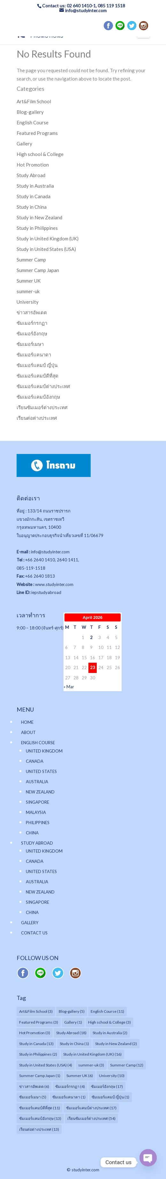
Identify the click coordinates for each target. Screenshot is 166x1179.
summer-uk (28, 291)
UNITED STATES (41, 771)
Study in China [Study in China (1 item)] (74, 1043)
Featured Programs (37, 133)
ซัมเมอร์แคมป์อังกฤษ (38, 397)
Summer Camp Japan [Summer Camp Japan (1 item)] (39, 1075)
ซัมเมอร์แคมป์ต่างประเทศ (43, 386)
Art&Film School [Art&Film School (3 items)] (36, 1011)
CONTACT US (34, 932)
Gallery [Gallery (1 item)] (73, 1022)
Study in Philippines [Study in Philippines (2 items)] (38, 1054)
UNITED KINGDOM (44, 750)
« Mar (69, 686)
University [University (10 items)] (111, 1075)
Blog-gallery (30, 112)
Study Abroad (31, 175)
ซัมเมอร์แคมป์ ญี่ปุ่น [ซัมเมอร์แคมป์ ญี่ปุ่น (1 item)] (110, 1097)
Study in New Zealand (39, 217)
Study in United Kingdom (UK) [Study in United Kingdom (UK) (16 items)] (92, 1054)
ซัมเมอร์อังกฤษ (32, 333)
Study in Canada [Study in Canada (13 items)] (36, 1043)
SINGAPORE (37, 802)
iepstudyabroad (46, 592)
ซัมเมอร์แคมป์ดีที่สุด (37, 376)
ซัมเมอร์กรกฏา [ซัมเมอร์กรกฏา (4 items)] (70, 1086)
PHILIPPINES (37, 822)
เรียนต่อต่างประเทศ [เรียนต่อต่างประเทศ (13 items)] (39, 1129)
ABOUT (28, 732)
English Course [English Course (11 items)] (107, 1011)
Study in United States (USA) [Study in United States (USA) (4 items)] (45, 1065)
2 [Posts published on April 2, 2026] (91, 637)
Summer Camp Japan (38, 270)
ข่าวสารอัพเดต (32, 312)
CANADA (34, 761)
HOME (27, 722)
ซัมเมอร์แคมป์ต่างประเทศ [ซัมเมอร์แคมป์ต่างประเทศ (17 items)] (91, 1107)
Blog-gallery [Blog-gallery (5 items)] (72, 1011)
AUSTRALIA (37, 781)
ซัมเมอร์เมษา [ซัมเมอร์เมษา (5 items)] (32, 1097)
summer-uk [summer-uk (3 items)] (91, 1065)
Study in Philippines (37, 228)
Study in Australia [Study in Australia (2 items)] (110, 1032)
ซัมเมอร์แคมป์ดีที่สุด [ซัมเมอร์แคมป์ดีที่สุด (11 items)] (39, 1107)
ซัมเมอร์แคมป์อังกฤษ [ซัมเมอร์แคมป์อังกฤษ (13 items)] (40, 1118)
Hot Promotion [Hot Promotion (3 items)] (34, 1032)
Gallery (24, 143)
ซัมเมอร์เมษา (30, 344)
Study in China (32, 207)
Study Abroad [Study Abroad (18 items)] (71, 1032)
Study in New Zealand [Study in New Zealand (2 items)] (116, 1043)
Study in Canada (33, 196)
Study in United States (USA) (46, 249)
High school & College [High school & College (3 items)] (109, 1022)
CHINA (32, 832)
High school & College (40, 154)
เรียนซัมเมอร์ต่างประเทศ (42, 407)
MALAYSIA (36, 812)
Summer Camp (31, 259)
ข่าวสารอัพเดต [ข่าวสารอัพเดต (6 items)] (34, 1086)
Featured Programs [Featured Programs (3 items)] (38, 1022)
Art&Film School (34, 101)
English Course (33, 122)
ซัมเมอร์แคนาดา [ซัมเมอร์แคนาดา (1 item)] (69, 1097)
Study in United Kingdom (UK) (48, 238)
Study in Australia (35, 186)
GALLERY (29, 922)
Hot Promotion (33, 165)
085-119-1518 (31, 568)
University (28, 302)
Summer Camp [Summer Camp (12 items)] (126, 1065)
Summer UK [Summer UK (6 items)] (79, 1075)
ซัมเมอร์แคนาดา (34, 354)
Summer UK (29, 281)
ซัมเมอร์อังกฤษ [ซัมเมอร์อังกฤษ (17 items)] (107, 1086)
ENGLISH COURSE (38, 742)
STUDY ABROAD (37, 843)
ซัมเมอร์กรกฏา (32, 323)
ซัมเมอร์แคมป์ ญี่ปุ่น (37, 365)
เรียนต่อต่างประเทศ (37, 418)
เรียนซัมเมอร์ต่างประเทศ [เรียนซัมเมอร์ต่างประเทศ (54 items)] (91, 1118)
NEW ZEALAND (40, 791)
